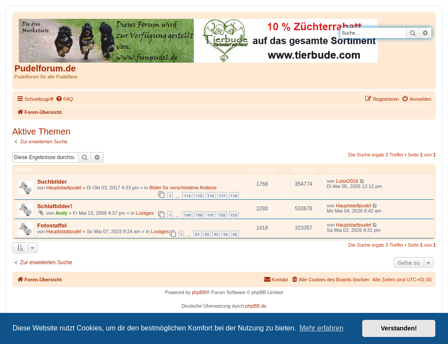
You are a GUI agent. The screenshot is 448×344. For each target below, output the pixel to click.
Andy (62, 213)
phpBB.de (255, 306)
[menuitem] (64, 99)
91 (197, 234)
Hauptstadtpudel (63, 187)
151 (210, 215)
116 (210, 196)
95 (235, 234)
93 (216, 234)
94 (225, 234)
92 (207, 234)
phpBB (199, 292)
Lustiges (145, 213)
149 (187, 215)
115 (199, 196)
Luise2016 (347, 181)
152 (222, 215)
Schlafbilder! (54, 206)
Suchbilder (52, 181)
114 (187, 196)
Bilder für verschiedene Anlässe (183, 187)
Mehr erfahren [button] (321, 328)
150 (199, 215)
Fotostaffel (51, 225)
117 (222, 196)
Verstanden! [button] (399, 328)
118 (234, 196)
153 (234, 215)
